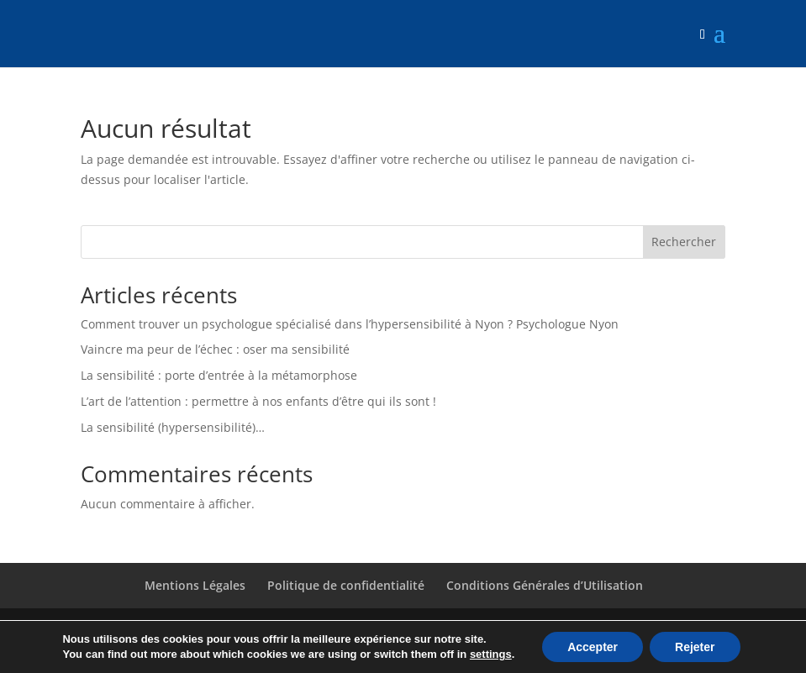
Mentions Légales (195, 585)
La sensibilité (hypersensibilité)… (173, 427)
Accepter (592, 647)
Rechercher (683, 242)
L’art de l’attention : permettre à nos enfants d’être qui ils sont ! (258, 401)
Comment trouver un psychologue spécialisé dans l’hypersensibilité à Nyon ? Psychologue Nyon (350, 324)
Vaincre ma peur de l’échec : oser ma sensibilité (215, 349)
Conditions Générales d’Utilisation (544, 585)
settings (491, 654)
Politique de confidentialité (345, 585)
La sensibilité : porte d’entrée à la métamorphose (219, 375)
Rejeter (694, 647)
